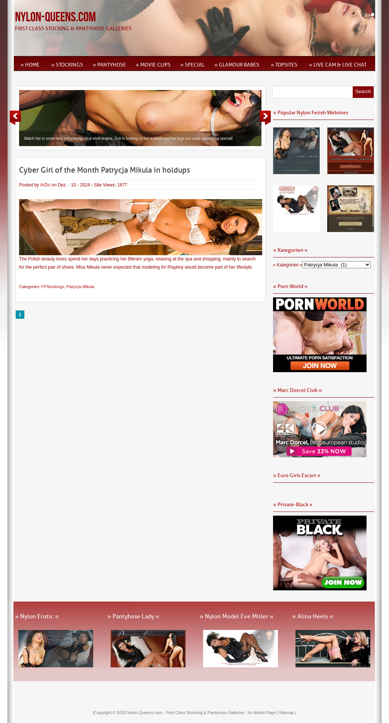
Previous (15, 118)
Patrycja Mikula (81, 286)
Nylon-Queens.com (55, 17)
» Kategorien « (287, 265)
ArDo (45, 185)
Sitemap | (287, 712)
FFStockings (52, 286)
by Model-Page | (263, 712)
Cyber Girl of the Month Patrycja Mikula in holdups (104, 170)
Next (265, 118)
